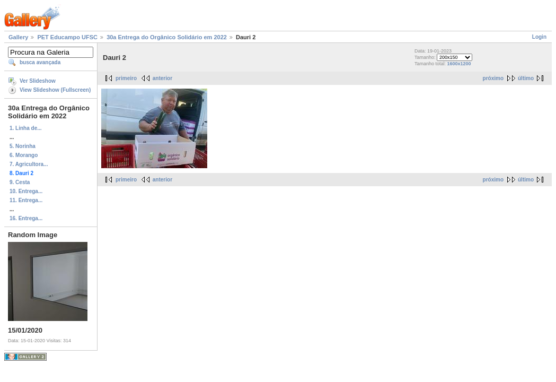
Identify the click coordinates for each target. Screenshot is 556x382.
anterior (162, 78)
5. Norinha (23, 146)
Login (539, 37)
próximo (493, 78)
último (526, 78)
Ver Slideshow (38, 81)
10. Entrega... (26, 191)
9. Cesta (20, 182)
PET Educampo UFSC (67, 37)
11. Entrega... (26, 200)
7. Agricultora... (29, 164)
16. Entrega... (26, 218)
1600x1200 (459, 63)
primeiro (126, 78)
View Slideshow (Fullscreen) (55, 90)
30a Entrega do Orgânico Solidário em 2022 (167, 37)
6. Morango (24, 155)
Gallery (18, 37)
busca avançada (40, 62)
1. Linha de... (26, 128)
